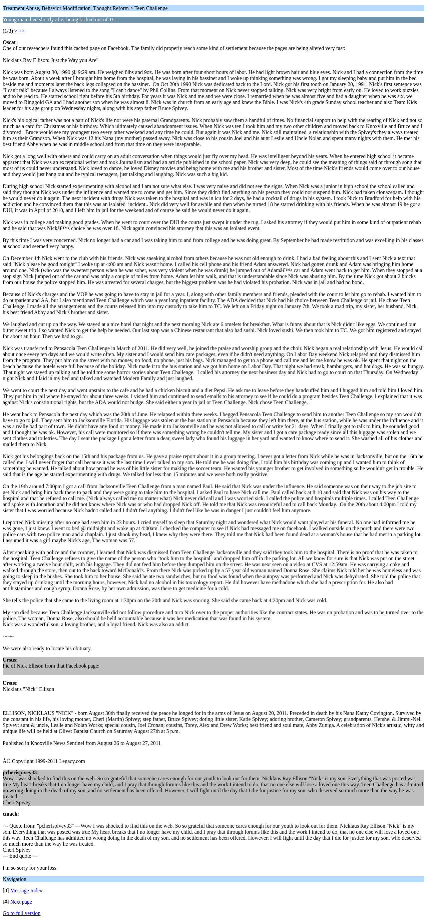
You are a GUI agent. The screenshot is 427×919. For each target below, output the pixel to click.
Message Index (26, 890)
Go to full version (21, 913)
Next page (21, 902)
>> (22, 31)
